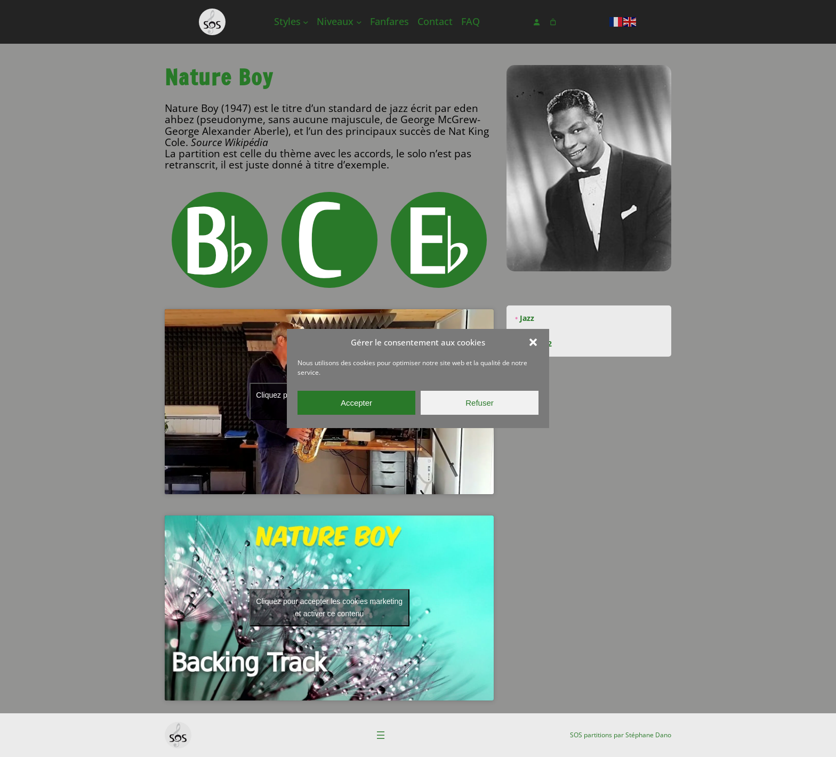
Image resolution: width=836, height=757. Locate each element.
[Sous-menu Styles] (306, 22)
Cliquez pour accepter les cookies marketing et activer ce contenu (329, 607)
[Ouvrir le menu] (380, 735)
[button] (533, 342)
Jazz (527, 318)
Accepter (356, 402)
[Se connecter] (536, 22)
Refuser (479, 402)
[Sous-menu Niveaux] (359, 22)
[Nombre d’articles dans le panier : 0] (553, 22)
